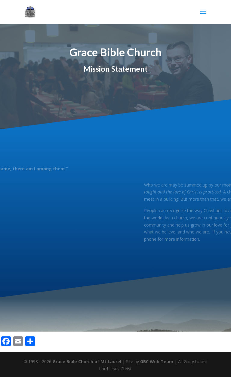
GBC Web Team (156, 361)
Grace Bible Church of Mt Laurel (87, 361)
